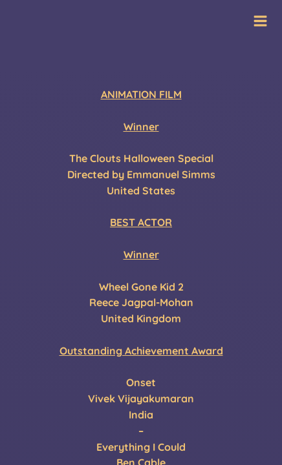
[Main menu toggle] (260, 21)
